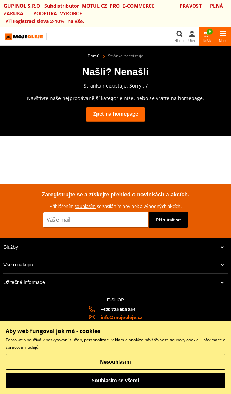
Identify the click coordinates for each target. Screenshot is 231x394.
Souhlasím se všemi (115, 380)
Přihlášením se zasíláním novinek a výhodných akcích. (115, 206)
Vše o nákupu (113, 264)
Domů (93, 56)
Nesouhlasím (115, 361)
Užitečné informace (113, 282)
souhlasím (85, 206)
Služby (113, 247)
